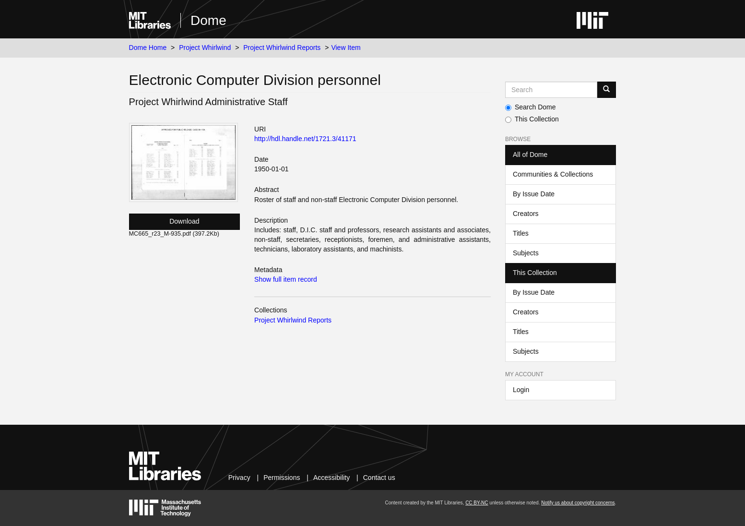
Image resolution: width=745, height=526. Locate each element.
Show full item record (285, 279)
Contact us (379, 477)
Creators (526, 213)
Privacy (239, 477)
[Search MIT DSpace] (551, 90)
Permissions (281, 477)
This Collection (532, 119)
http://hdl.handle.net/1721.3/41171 (305, 139)
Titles (521, 233)
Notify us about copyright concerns (578, 502)
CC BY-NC (476, 502)
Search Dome (530, 107)
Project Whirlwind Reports (281, 47)
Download (184, 221)
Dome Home (148, 47)
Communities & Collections (553, 174)
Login (521, 390)
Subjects (526, 253)
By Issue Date (534, 194)
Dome (208, 20)
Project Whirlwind (205, 47)
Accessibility (331, 477)
